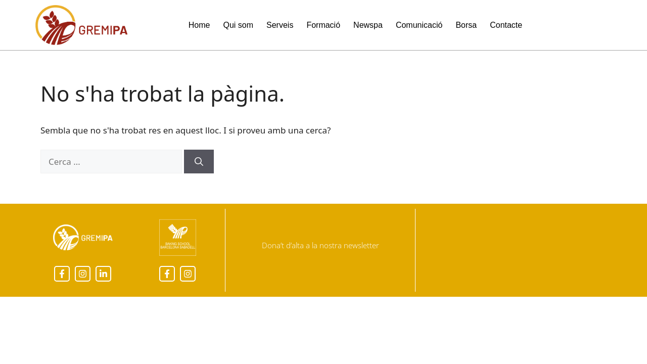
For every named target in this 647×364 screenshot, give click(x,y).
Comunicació (419, 25)
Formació (323, 25)
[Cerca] (199, 162)
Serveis (279, 25)
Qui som (238, 25)
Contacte (506, 25)
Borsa (466, 25)
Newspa (368, 25)
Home (199, 25)
